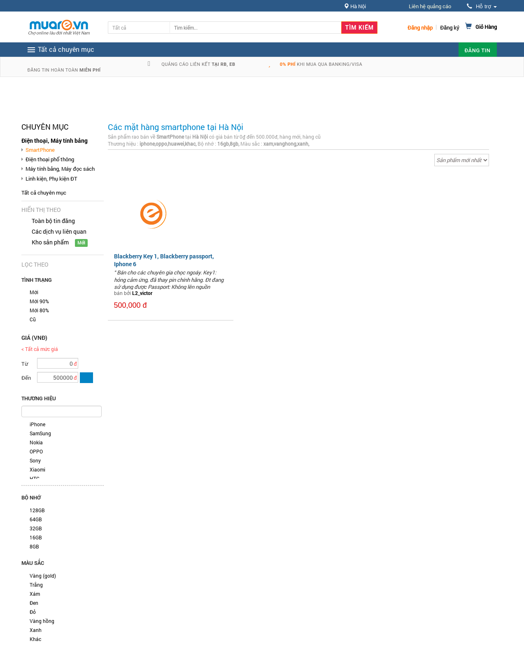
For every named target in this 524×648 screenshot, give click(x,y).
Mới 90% (39, 301)
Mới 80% (39, 310)
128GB (37, 510)
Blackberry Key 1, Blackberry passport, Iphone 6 (164, 259)
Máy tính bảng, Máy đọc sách (60, 168)
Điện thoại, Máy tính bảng (54, 140)
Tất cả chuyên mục (43, 192)
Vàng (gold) (43, 575)
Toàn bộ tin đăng (53, 221)
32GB (36, 528)
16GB (36, 537)
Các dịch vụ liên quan (59, 231)
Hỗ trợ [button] (481, 6)
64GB (36, 519)
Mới (34, 292)
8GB (34, 546)
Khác (35, 639)
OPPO (36, 451)
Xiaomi (37, 469)
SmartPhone (40, 149)
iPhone (37, 424)
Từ (24, 363)
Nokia (36, 442)
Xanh (36, 630)
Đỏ (33, 612)
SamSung (40, 433)
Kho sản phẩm (50, 242)
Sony (35, 460)
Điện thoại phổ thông (50, 159)
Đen (34, 602)
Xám (35, 593)
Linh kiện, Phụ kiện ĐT (51, 178)
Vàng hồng (42, 621)
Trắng (36, 584)
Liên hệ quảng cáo (430, 6)
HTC (35, 478)
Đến (26, 377)
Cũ (33, 319)
